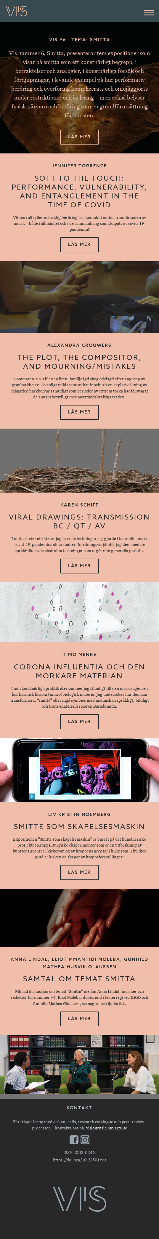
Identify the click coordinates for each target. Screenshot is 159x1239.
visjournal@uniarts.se (106, 1128)
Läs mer (79, 137)
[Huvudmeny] (149, 13)
